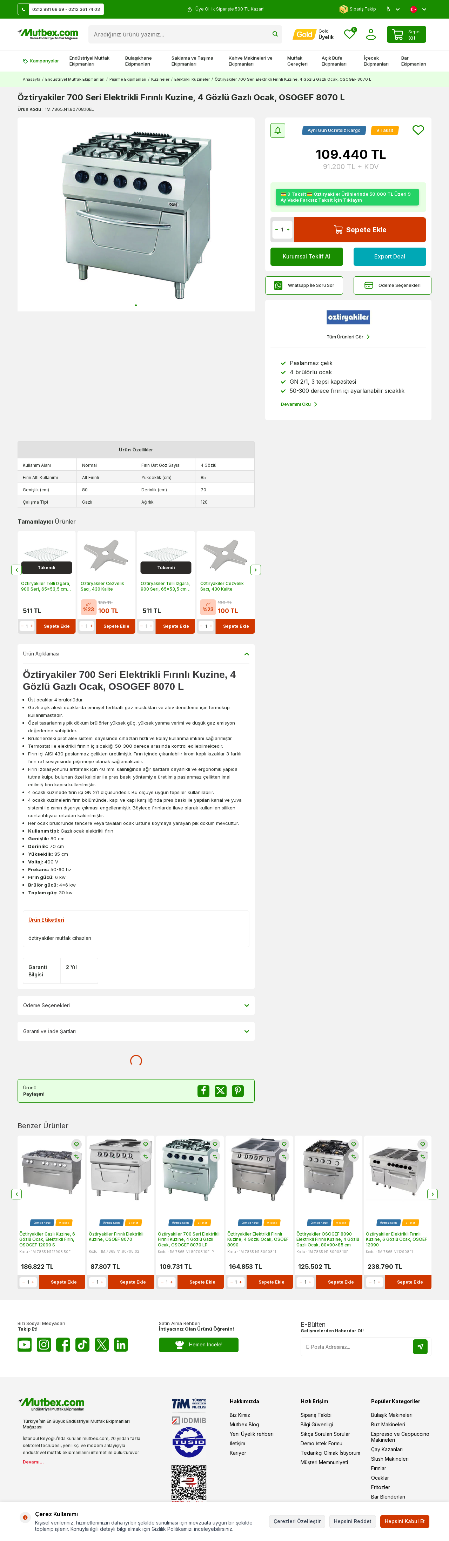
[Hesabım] (313, 34)
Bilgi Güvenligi (317, 1424)
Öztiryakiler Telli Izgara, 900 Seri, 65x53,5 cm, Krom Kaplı (46, 586)
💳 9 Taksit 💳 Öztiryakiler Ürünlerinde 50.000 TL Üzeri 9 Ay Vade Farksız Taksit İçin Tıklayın (346, 197)
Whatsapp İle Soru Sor (304, 285)
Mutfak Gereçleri (297, 61)
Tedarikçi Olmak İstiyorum (330, 1453)
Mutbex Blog (244, 1424)
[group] (136, 214)
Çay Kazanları (387, 1449)
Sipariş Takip (357, 9)
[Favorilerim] (349, 34)
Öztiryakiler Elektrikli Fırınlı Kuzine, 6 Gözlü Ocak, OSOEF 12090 (396, 1239)
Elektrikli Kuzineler (192, 79)
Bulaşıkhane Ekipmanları (138, 61)
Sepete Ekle (360, 229)
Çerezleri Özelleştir (297, 1521)
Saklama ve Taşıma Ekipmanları (192, 61)
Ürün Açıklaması (136, 654)
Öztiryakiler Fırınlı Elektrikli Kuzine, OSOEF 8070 (116, 1236)
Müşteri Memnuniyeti (324, 1462)
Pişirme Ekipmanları (127, 79)
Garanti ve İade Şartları (136, 1031)
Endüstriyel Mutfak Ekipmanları (89, 61)
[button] (136, 305)
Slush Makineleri (390, 1459)
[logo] (48, 34)
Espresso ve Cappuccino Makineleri (400, 1437)
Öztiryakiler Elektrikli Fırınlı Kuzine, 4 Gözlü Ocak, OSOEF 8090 (258, 1239)
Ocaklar (380, 1478)
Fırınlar (378, 1468)
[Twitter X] (102, 1345)
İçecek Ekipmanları (376, 61)
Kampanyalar (41, 60)
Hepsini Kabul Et (405, 1521)
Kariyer (238, 1453)
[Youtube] (25, 1345)
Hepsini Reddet (352, 1521)
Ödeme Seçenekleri (392, 285)
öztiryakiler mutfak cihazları (59, 938)
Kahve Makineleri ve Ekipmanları (251, 61)
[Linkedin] (121, 1345)
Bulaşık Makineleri (392, 1415)
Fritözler (380, 1487)
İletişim (237, 1443)
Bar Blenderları (388, 1497)
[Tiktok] (82, 1345)
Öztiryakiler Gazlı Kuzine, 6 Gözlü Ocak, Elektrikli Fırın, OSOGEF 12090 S (47, 1239)
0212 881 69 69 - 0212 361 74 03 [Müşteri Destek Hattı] (59, 9)
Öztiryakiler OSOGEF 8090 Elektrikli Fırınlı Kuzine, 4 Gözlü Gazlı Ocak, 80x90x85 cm (327, 1239)
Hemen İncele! (198, 1344)
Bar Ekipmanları (413, 61)
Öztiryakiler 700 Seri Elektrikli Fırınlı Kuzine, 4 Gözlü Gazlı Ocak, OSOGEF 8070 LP (189, 1239)
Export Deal (389, 256)
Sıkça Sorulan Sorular (325, 1434)
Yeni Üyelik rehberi (252, 1434)
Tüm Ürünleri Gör (348, 336)
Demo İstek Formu (321, 1443)
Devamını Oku (299, 404)
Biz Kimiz (240, 1415)
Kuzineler (160, 79)
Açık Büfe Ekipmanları (334, 61)
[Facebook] (63, 1345)
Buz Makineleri (388, 1424)
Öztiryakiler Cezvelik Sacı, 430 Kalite (102, 586)
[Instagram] (44, 1345)
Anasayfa (31, 79)
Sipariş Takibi (316, 1415)
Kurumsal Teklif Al (306, 256)
